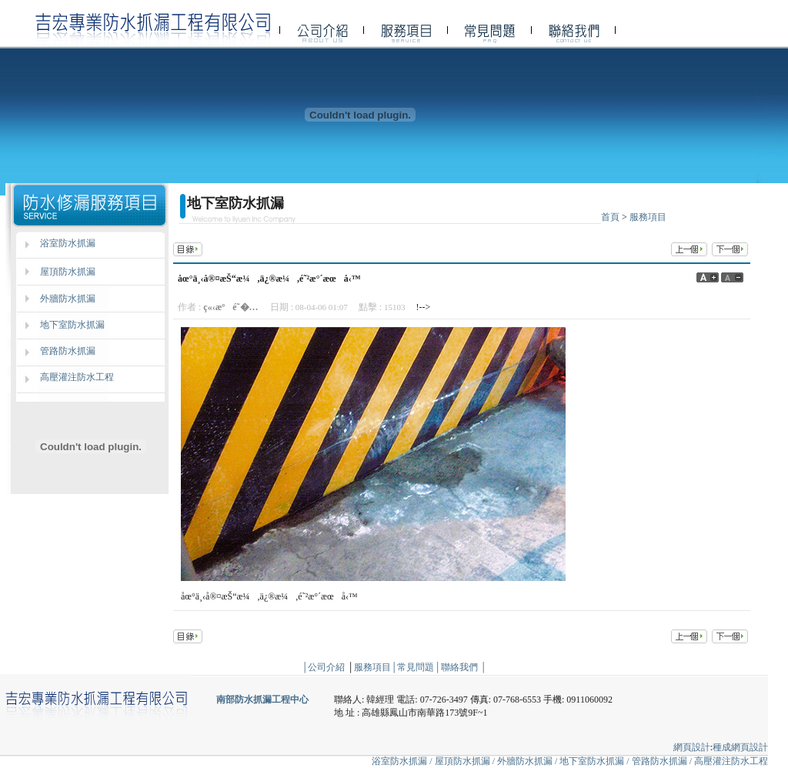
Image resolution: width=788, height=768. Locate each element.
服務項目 (647, 217)
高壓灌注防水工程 (77, 377)
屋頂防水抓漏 (67, 271)
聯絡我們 (459, 667)
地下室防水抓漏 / (595, 761)
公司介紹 (326, 667)
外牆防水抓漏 (67, 298)
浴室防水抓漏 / (402, 761)
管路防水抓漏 (67, 351)
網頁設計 (691, 747)
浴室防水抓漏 (67, 243)
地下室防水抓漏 (72, 324)
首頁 (610, 217)
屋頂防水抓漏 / (466, 761)
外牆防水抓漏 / (528, 761)
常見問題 (415, 667)
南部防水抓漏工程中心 (262, 699)
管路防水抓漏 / (663, 761)
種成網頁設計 (740, 747)
